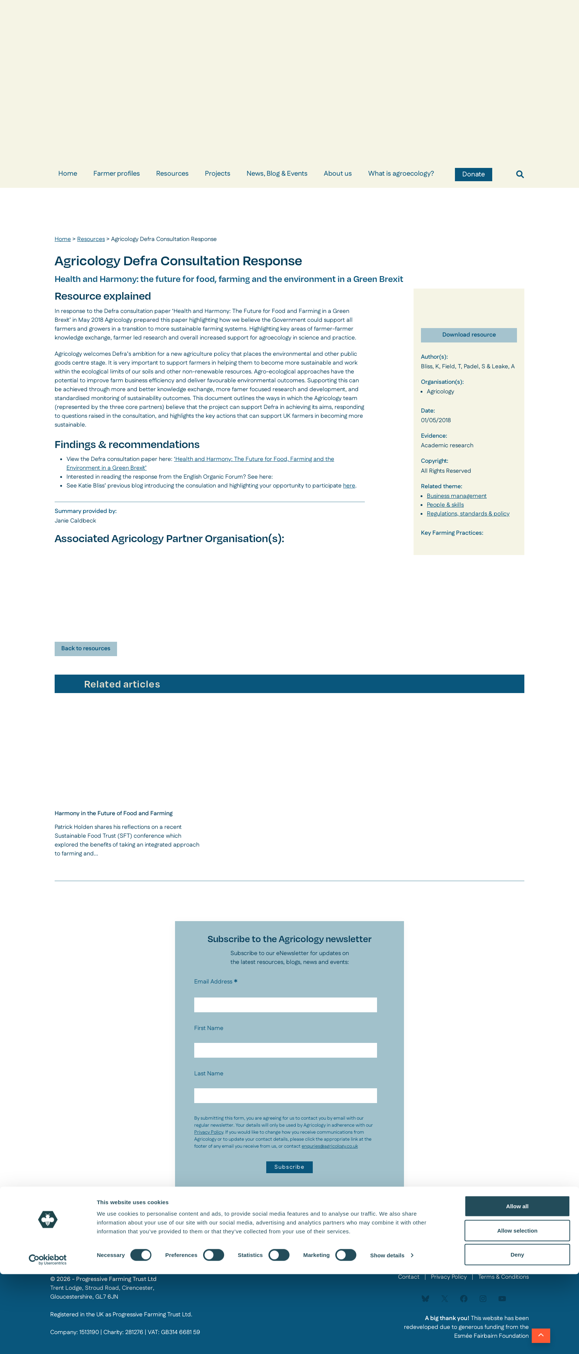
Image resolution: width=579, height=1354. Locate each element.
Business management (457, 496)
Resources (172, 174)
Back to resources (85, 648)
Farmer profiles (116, 174)
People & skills (445, 505)
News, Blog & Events (277, 174)
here (349, 486)
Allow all (517, 1286)
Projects (217, 174)
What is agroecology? (401, 174)
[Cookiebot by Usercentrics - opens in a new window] (48, 1339)
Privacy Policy (208, 1132)
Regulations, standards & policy (468, 514)
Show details (387, 1335)
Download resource (469, 335)
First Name (208, 1028)
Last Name (208, 1073)
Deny (517, 1334)
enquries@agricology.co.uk (330, 1146)
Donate (473, 174)
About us (338, 174)
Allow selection (517, 1310)
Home (67, 174)
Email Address (216, 982)
